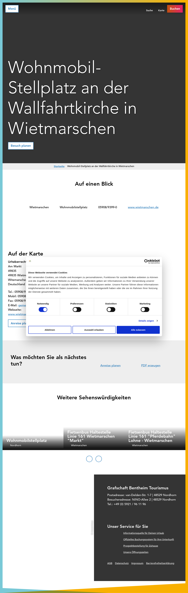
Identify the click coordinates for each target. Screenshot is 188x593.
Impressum (137, 563)
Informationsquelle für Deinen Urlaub (143, 533)
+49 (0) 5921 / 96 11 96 (130, 504)
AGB (109, 563)
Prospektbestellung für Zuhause (140, 545)
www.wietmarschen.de (143, 207)
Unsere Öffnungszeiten (135, 552)
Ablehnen (50, 330)
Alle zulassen (138, 330)
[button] (21, 146)
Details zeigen (146, 320)
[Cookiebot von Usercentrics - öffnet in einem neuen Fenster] (146, 261)
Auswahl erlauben (94, 330)
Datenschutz (122, 563)
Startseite (59, 166)
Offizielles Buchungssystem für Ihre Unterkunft (148, 539)
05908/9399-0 (107, 207)
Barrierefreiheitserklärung (160, 563)
